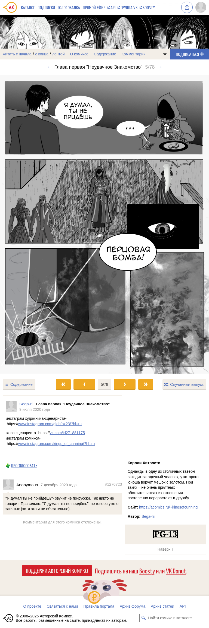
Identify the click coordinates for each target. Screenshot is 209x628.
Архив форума (132, 606)
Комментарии (134, 54)
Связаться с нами (62, 606)
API (112, 7)
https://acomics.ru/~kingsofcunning (168, 507)
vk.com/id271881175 (67, 433)
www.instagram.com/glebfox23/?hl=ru (50, 424)
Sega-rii (148, 516)
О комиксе (79, 54)
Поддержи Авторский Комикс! (57, 570)
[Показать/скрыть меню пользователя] (200, 7)
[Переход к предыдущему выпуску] (26, 224)
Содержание (105, 54)
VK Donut (176, 570)
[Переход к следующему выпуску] (104, 224)
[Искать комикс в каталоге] (143, 618)
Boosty (149, 7)
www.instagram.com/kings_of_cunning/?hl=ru (56, 443)
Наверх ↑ (165, 549)
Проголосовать (24, 466)
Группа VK (129, 7)
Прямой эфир (94, 7)
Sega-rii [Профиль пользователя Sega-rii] (26, 404)
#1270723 (113, 484)
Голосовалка (69, 7)
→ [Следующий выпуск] (159, 67)
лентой (58, 54)
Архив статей (162, 606)
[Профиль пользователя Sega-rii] (11, 406)
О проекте (32, 606)
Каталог (28, 7)
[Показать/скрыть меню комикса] (164, 54)
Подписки (46, 7)
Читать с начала (17, 54)
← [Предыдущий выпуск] (49, 67)
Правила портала (98, 606)
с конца (42, 54)
